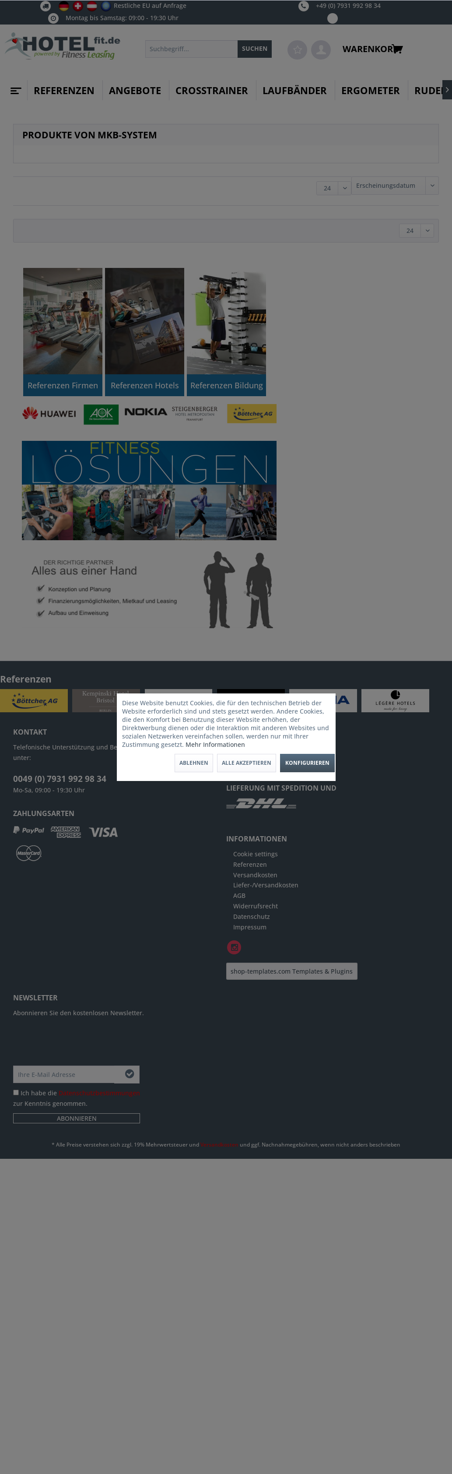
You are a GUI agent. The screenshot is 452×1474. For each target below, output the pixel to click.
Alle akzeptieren (246, 763)
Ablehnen (193, 763)
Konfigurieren (307, 763)
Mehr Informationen (215, 744)
